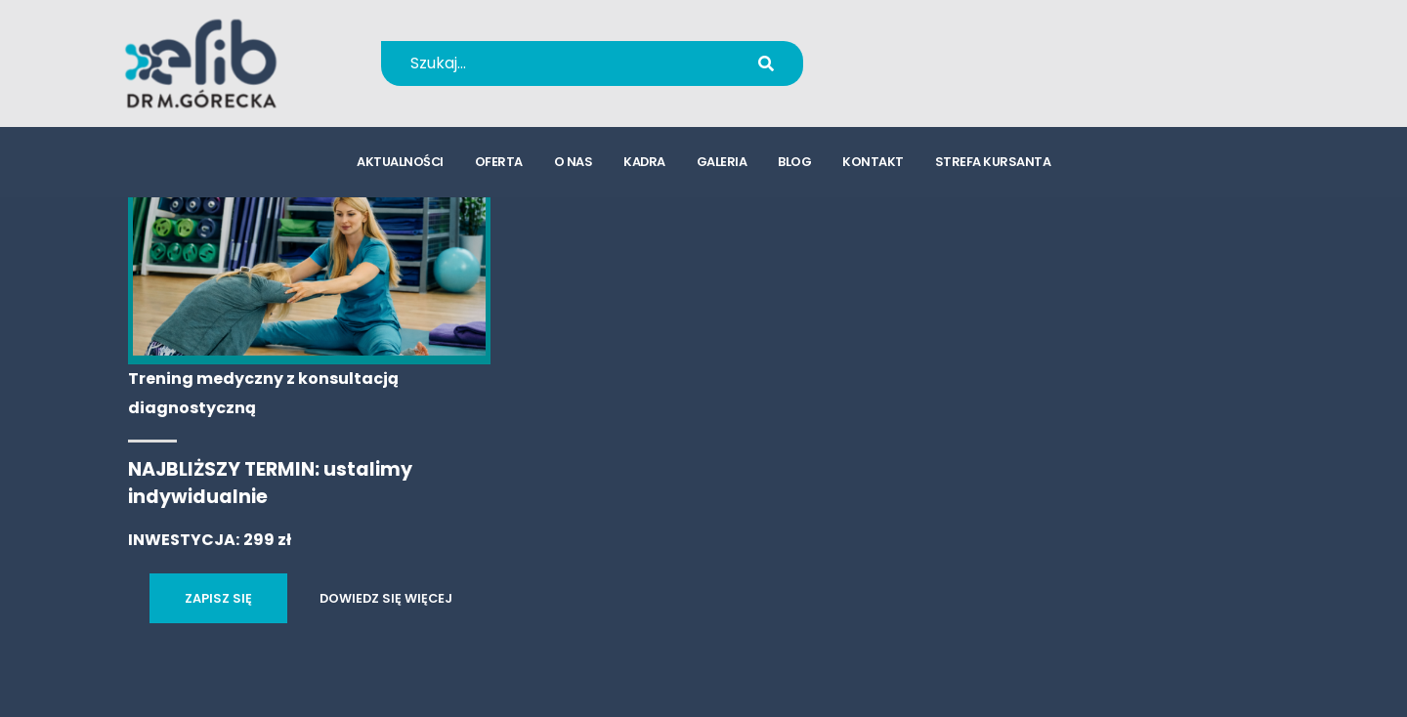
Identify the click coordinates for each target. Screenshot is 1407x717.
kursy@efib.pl (938, 75)
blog (794, 161)
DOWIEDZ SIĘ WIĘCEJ (386, 598)
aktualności (400, 161)
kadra (644, 161)
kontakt (873, 161)
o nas (573, 161)
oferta (499, 161)
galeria (722, 161)
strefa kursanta (993, 161)
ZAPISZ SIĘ (218, 598)
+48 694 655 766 (951, 50)
